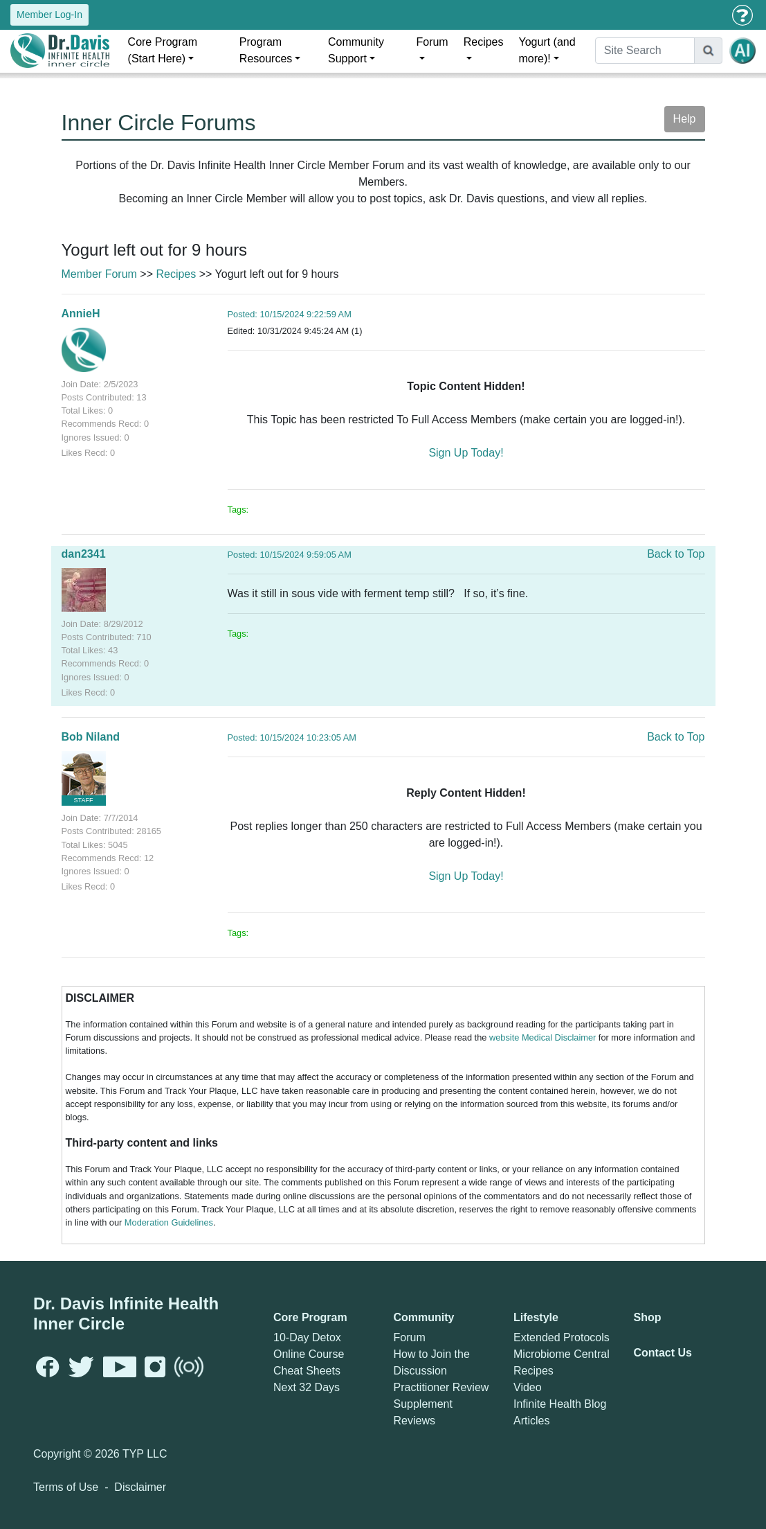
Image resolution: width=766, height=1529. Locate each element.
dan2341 (84, 554)
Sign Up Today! (465, 453)
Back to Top (675, 554)
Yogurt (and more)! (547, 50)
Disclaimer (140, 1487)
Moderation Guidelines (169, 1222)
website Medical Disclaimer (542, 1037)
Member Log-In (49, 14)
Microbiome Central (561, 1354)
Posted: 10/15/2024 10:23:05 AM (292, 737)
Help (684, 119)
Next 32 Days (306, 1387)
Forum (432, 42)
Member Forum (99, 274)
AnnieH (81, 313)
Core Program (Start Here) (162, 50)
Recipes (484, 42)
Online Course (308, 1354)
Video (527, 1387)
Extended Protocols (561, 1337)
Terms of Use (65, 1487)
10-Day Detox (307, 1337)
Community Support (356, 50)
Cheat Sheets (306, 1371)
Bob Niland (91, 737)
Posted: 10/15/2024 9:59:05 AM (290, 554)
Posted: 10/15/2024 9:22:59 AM (290, 314)
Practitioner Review (441, 1387)
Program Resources (265, 50)
